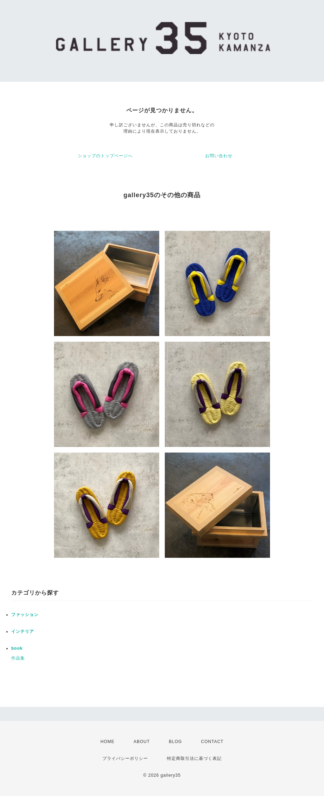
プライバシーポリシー (125, 758)
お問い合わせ (218, 155)
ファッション (25, 614)
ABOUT (142, 741)
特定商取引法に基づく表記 (194, 758)
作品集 (18, 658)
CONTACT (212, 741)
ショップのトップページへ (105, 155)
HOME (108, 741)
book (17, 648)
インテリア (22, 631)
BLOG (175, 741)
